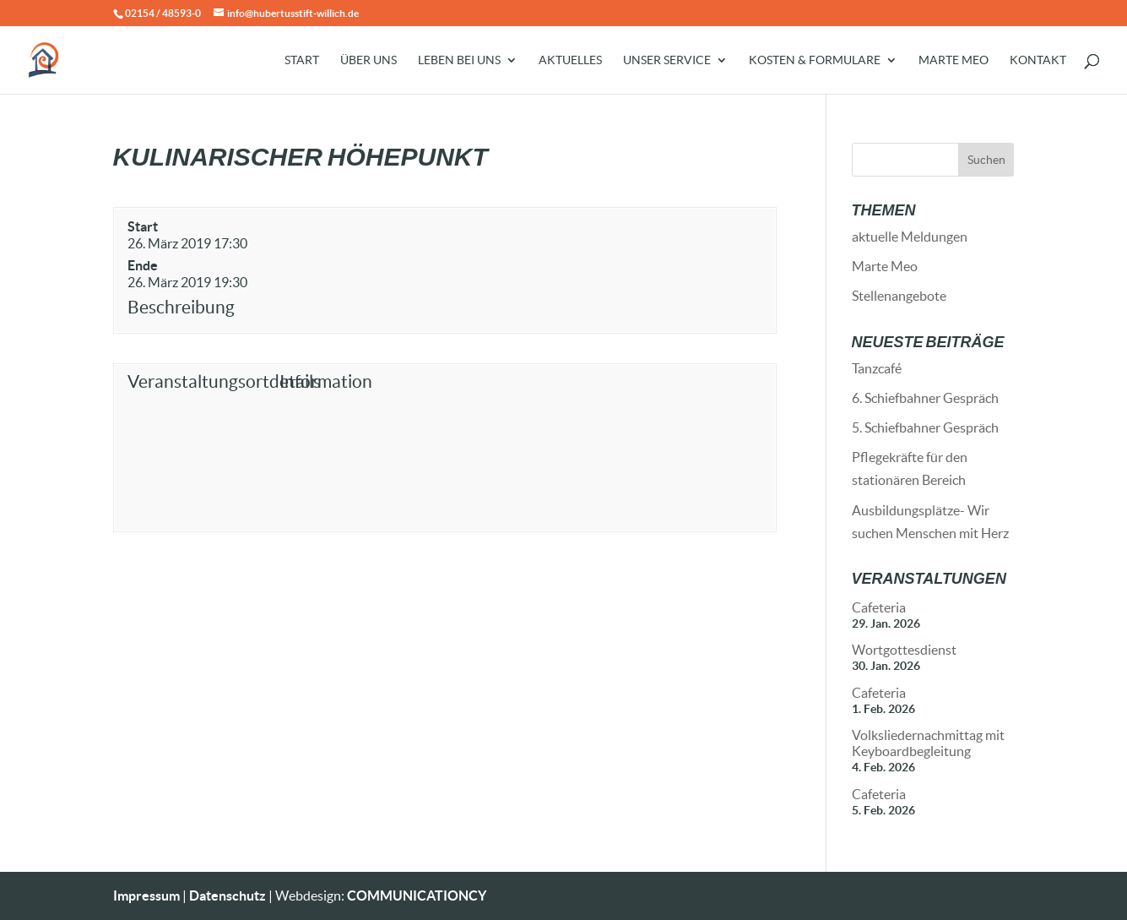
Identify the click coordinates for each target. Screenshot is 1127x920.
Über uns (368, 60)
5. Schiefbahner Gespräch (925, 427)
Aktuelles (570, 60)
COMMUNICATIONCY (416, 895)
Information (325, 381)
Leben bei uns (459, 60)
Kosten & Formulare (814, 60)
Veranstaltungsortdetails (199, 381)
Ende (142, 265)
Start (301, 60)
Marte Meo (953, 60)
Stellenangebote (899, 295)
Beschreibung (181, 307)
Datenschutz (227, 895)
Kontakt (1038, 60)
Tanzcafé (877, 368)
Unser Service (667, 60)
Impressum (146, 895)
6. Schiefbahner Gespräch (925, 398)
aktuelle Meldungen (909, 236)
